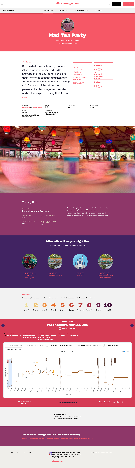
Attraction (62, 40)
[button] (121, 351)
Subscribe (128, 4)
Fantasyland (26, 107)
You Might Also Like (81, 10)
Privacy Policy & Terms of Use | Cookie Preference (101, 453)
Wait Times (98, 10)
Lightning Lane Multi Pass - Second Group (31, 115)
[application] (67, 373)
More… (24, 97)
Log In (116, 4)
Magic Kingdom (73, 40)
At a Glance (48, 10)
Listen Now (60, 461)
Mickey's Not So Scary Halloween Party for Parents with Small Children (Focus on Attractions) (57, 439)
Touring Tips (63, 10)
